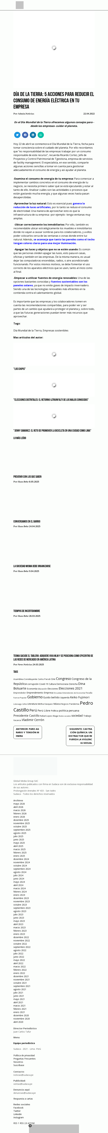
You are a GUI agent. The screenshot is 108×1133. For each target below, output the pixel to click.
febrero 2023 (20, 930)
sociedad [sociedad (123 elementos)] (77, 715)
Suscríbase (18, 1065)
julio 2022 (18, 953)
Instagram (18, 1117)
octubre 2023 (20, 904)
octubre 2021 (20, 982)
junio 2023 (18, 917)
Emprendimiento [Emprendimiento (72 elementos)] (35, 692)
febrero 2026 (20, 813)
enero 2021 (19, 1012)
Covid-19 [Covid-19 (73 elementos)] (43, 683)
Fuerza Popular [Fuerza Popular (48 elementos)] (20, 697)
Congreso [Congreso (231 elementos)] (63, 678)
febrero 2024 (20, 891)
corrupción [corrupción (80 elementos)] (33, 683)
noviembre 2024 (21, 862)
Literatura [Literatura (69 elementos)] (32, 703)
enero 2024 (19, 894)
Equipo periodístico (24, 1043)
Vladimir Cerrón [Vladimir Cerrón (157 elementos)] (33, 720)
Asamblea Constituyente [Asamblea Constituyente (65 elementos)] (25, 679)
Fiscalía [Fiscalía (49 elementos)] (89, 693)
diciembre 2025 (21, 820)
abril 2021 (18, 1002)
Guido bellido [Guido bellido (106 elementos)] (51, 697)
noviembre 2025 (21, 823)
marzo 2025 (19, 849)
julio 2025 (18, 836)
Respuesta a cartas (23, 1098)
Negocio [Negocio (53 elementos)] (65, 704)
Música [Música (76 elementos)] (57, 703)
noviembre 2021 (21, 979)
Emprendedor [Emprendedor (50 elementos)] (19, 692)
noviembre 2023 (21, 901)
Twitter (17, 1110)
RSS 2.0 (23, 1123)
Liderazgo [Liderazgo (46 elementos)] (17, 704)
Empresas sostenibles (55, 330)
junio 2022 (18, 956)
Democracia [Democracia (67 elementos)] (62, 683)
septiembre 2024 (21, 868)
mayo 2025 (19, 842)
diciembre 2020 (21, 1015)
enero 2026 (19, 816)
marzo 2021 (19, 1005)
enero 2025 (19, 855)
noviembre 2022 (21, 940)
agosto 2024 (19, 872)
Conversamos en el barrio (26, 521)
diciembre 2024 (21, 859)
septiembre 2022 (21, 947)
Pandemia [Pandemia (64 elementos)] (74, 704)
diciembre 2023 (21, 898)
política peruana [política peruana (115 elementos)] (69, 710)
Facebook (18, 1107)
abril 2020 (18, 1021)
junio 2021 (18, 995)
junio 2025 (18, 839)
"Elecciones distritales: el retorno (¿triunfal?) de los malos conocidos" (51, 399)
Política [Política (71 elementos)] (54, 710)
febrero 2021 (20, 1008)
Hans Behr (23, 481)
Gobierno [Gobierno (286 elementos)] (35, 697)
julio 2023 (18, 914)
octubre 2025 (20, 826)
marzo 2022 (19, 966)
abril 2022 (18, 963)
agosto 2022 (19, 950)
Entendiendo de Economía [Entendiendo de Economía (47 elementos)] (73, 693)
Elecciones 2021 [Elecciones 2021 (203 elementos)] (71, 688)
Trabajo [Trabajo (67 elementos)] (87, 715)
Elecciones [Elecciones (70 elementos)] (52, 688)
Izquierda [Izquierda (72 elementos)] (64, 697)
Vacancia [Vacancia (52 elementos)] (17, 720)
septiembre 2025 (21, 829)
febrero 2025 (20, 852)
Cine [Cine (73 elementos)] (53, 679)
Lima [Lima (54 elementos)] (24, 704)
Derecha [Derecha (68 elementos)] (73, 683)
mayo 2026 (19, 803)
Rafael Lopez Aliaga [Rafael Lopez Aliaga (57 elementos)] (49, 716)
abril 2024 (18, 885)
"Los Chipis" (19, 369)
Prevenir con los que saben (27, 476)
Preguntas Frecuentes (24, 1058)
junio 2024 (18, 878)
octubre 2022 (20, 943)
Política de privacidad (24, 1055)
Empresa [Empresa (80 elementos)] (48, 692)
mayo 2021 (19, 999)
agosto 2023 (19, 911)
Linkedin (17, 1114)
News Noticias (25, 664)
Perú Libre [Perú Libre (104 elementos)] (44, 710)
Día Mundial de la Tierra (27, 330)
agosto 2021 (19, 989)
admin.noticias (26, 113)
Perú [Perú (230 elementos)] (33, 710)
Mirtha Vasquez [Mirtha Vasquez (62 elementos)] (45, 704)
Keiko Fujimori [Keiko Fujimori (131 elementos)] (79, 697)
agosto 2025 (19, 833)
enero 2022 (19, 973)
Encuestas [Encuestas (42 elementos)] (58, 693)
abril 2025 (18, 846)
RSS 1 (16, 1123)
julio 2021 (18, 992)
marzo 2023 (19, 927)
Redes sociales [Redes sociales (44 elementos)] (65, 716)
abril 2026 (18, 806)
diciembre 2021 (21, 976)
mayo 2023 (19, 920)
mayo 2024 (19, 881)
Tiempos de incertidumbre (26, 611)
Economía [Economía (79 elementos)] (32, 688)
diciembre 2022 (21, 937)
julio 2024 (18, 875)
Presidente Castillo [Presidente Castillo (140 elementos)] (26, 715)
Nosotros (18, 1061)
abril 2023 (18, 924)
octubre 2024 (20, 865)
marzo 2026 (19, 810)
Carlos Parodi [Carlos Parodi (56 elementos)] (44, 679)
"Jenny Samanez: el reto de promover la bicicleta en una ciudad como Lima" (52, 430)
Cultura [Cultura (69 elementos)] (52, 683)
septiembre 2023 (21, 907)
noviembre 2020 (21, 1018)
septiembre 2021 (21, 986)
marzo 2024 (19, 888)
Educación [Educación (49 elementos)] (42, 689)
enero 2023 (19, 933)
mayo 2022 (19, 960)
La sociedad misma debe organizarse (32, 566)
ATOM (31, 1123)
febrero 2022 (20, 969)
